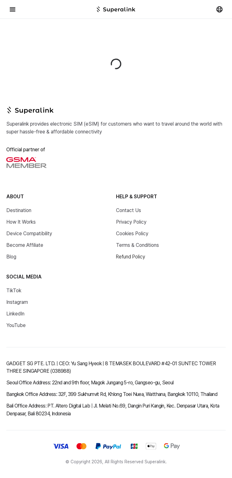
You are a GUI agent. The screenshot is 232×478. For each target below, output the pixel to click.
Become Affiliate (24, 245)
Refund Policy (130, 257)
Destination (18, 210)
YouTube (16, 325)
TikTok (13, 291)
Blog (11, 257)
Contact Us (128, 210)
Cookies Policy (132, 233)
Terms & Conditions (137, 245)
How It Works (21, 222)
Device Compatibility (29, 233)
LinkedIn (15, 314)
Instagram (17, 302)
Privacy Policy (131, 222)
